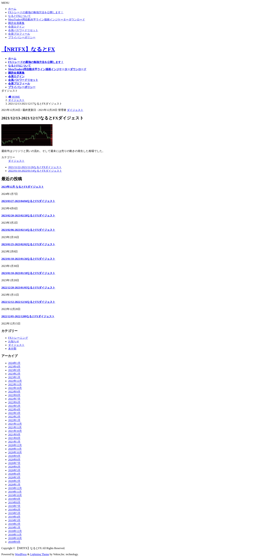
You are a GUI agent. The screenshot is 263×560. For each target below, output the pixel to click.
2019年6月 (14, 509)
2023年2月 (14, 373)
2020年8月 (14, 459)
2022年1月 (14, 420)
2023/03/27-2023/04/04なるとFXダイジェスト (28, 201)
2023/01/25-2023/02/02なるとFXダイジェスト (28, 244)
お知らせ (13, 341)
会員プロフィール (19, 33)
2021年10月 (15, 431)
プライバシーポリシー (21, 37)
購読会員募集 (16, 23)
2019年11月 (15, 491)
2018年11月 (15, 534)
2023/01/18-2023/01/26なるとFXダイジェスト (28, 258)
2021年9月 (14, 434)
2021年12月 (15, 423)
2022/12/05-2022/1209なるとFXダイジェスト (28, 316)
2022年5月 (14, 406)
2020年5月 (14, 470)
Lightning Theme (39, 554)
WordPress (21, 554)
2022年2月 (14, 416)
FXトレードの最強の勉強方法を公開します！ (35, 12)
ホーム (12, 8)
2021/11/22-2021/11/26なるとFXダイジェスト (35, 167)
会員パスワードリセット (23, 30)
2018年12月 (15, 531)
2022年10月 (15, 388)
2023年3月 (14, 370)
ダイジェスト (75, 109)
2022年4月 (14, 409)
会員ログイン (16, 26)
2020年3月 (14, 477)
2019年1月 (14, 527)
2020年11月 (15, 448)
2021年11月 (15, 427)
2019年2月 (14, 524)
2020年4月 (14, 473)
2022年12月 (15, 380)
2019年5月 (14, 513)
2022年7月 (14, 398)
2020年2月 (14, 481)
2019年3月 (14, 520)
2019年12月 (15, 488)
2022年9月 (14, 391)
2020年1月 (14, 484)
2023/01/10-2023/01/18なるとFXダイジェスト (28, 273)
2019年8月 (14, 502)
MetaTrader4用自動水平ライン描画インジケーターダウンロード (46, 19)
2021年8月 (14, 438)
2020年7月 (14, 463)
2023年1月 (14, 377)
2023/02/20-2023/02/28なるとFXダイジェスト (28, 215)
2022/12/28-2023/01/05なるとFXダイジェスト (28, 287)
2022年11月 (15, 384)
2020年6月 (14, 466)
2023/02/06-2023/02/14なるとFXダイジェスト (28, 229)
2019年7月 (14, 506)
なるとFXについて (19, 15)
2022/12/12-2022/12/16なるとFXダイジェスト (28, 301)
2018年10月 (15, 538)
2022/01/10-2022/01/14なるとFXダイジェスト (35, 170)
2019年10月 (15, 495)
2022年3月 (14, 413)
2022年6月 (14, 402)
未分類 (12, 348)
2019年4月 (14, 516)
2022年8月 (14, 395)
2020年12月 (15, 445)
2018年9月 (14, 541)
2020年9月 (14, 456)
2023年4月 (14, 366)
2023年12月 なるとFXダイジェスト (22, 186)
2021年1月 (14, 441)
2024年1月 (14, 363)
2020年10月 (15, 452)
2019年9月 (14, 498)
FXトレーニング (18, 337)
